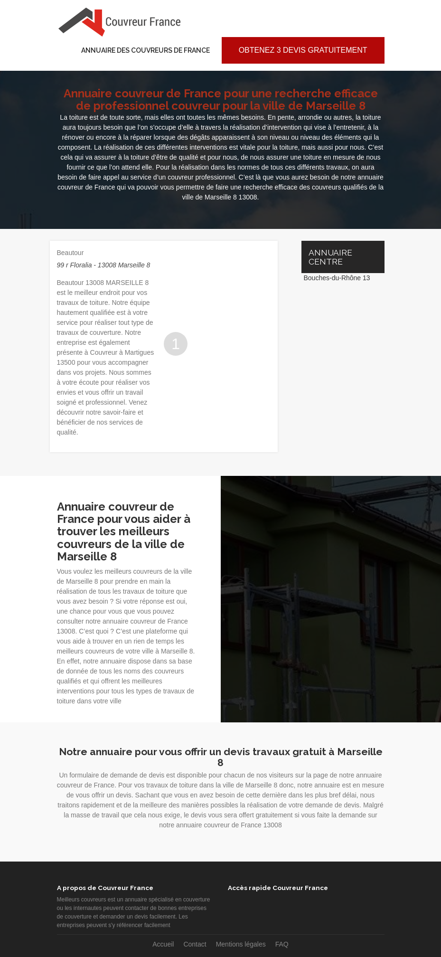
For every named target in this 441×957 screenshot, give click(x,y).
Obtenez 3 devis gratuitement (303, 50)
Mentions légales (241, 944)
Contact (194, 944)
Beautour (70, 252)
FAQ (282, 944)
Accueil (163, 944)
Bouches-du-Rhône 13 (337, 278)
